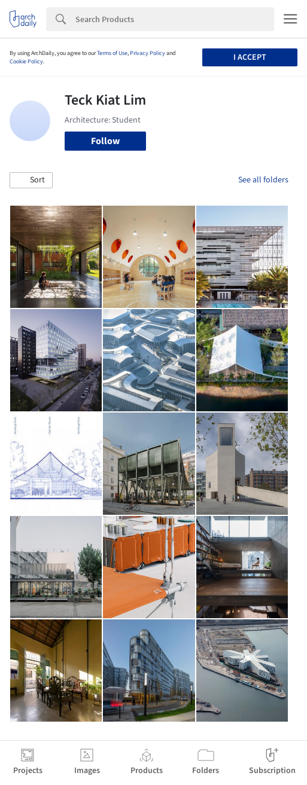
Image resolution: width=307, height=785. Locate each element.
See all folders (263, 180)
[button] (31, 180)
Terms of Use (112, 53)
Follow (105, 141)
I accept (249, 57)
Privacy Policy (147, 53)
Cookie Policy (26, 61)
